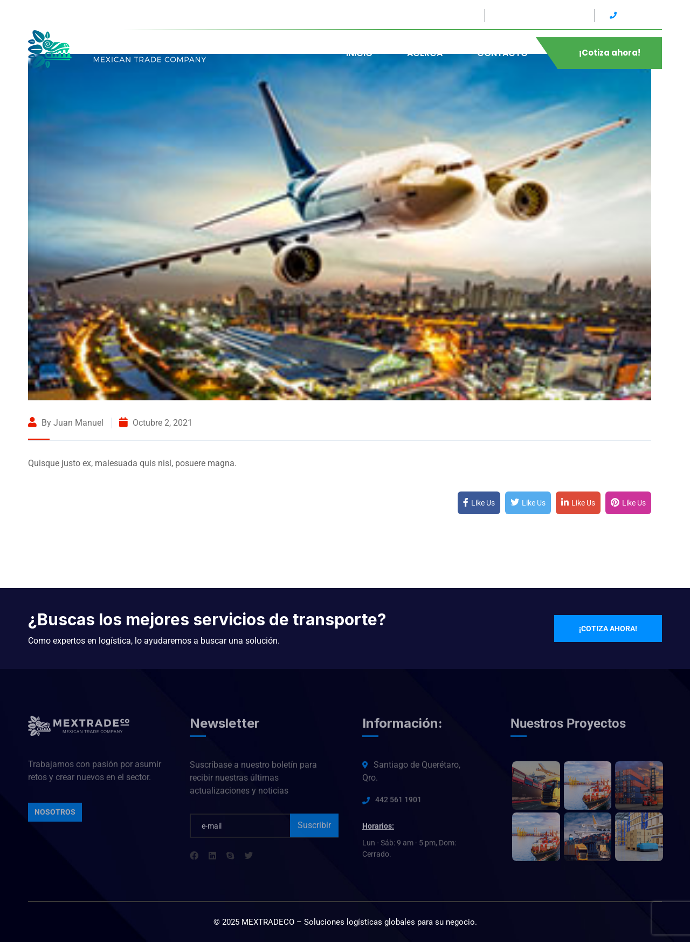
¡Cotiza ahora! (609, 52)
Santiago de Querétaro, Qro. (418, 15)
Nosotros (54, 815)
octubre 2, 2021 (155, 423)
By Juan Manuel (66, 423)
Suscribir (314, 828)
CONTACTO (502, 53)
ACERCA (425, 53)
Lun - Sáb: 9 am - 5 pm (539, 15)
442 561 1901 (398, 802)
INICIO (359, 53)
